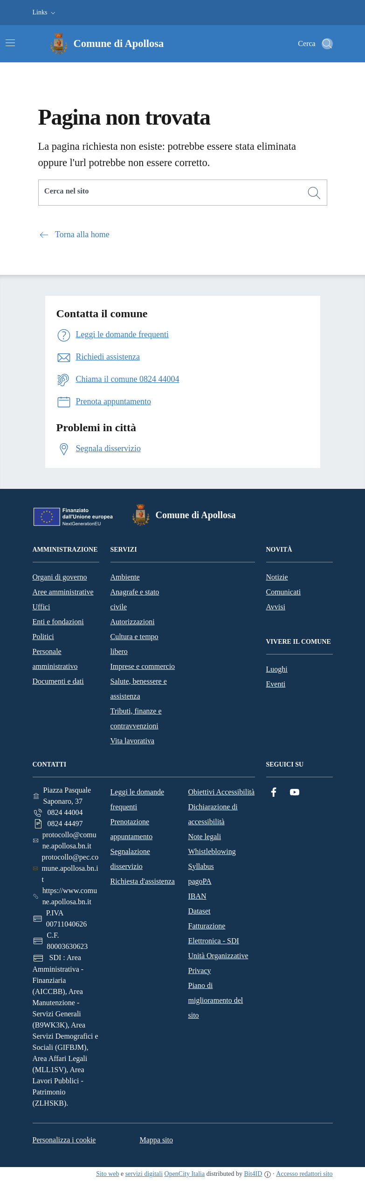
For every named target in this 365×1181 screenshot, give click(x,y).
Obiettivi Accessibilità (221, 792)
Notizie (277, 577)
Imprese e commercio (142, 666)
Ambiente (125, 577)
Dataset (199, 911)
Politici (43, 637)
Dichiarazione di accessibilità (213, 814)
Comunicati (283, 592)
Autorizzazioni (132, 622)
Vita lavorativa (132, 741)
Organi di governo (60, 577)
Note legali (204, 837)
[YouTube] (294, 792)
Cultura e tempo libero (134, 644)
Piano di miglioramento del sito (215, 1000)
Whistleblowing (212, 851)
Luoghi (277, 669)
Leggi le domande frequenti (137, 799)
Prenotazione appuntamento (131, 829)
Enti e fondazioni (58, 622)
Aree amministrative (63, 592)
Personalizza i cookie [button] (64, 1140)
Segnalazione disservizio (130, 858)
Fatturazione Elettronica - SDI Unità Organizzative (218, 941)
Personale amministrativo (55, 658)
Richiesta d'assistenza (142, 881)
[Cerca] (314, 193)
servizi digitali (144, 1173)
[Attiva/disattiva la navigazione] (10, 42)
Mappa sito (156, 1140)
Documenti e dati (58, 681)
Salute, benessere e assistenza (138, 688)
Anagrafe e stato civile (134, 599)
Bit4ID (253, 1173)
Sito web (107, 1173)
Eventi (276, 684)
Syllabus (201, 866)
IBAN (197, 896)
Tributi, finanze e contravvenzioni (136, 718)
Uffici (41, 607)
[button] (45, 12)
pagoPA (200, 881)
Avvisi (275, 607)
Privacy (199, 970)
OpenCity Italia (185, 1173)
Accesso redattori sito (304, 1173)
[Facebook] (273, 792)
